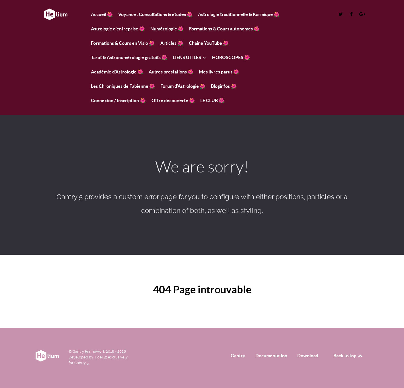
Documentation (271, 355)
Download (307, 355)
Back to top (348, 355)
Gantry (238, 355)
